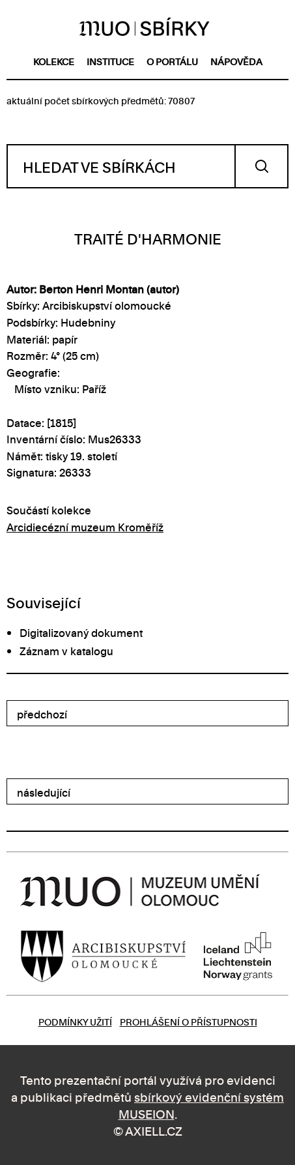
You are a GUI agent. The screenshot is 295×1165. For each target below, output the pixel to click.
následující (43, 792)
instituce (110, 61)
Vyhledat (261, 166)
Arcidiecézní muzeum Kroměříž (85, 527)
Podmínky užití (75, 1021)
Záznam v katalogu (66, 650)
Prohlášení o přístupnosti (188, 1021)
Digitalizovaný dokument (81, 632)
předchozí (42, 714)
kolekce (53, 61)
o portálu (172, 61)
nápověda (236, 61)
